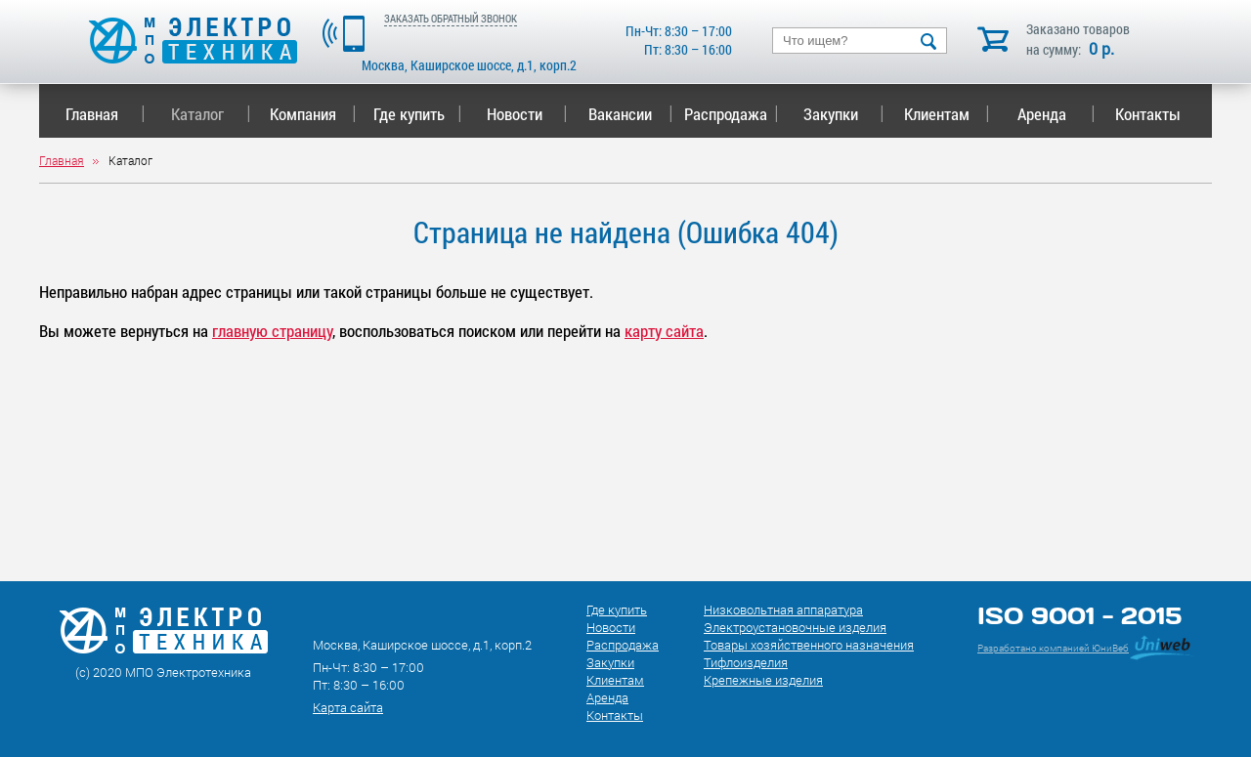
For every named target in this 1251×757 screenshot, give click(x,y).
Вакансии (630, 114)
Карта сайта (348, 707)
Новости (527, 114)
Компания (313, 114)
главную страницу (272, 330)
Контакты (1148, 114)
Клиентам (947, 114)
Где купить (417, 114)
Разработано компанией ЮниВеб (1053, 648)
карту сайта (664, 330)
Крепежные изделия (763, 680)
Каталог (210, 114)
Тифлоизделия (746, 662)
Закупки (843, 114)
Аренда (1056, 114)
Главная (105, 114)
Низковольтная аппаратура (783, 609)
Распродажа (727, 114)
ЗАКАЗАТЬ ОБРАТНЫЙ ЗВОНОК (450, 18)
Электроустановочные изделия (795, 627)
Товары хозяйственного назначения (809, 644)
